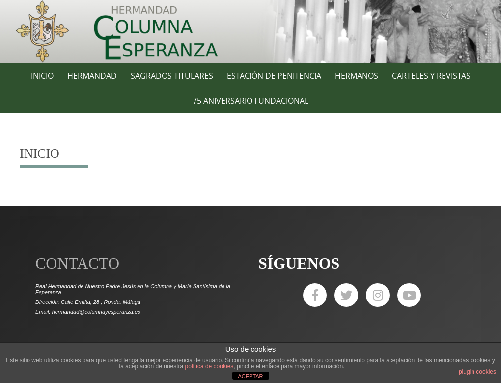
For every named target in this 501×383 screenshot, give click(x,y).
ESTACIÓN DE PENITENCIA (274, 75)
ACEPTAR (250, 376)
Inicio (42, 75)
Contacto (77, 263)
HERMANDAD (92, 75)
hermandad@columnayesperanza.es (96, 312)
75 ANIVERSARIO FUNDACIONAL (250, 100)
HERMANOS (356, 75)
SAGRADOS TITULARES (172, 75)
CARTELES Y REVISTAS (431, 75)
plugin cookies (477, 371)
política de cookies (209, 366)
